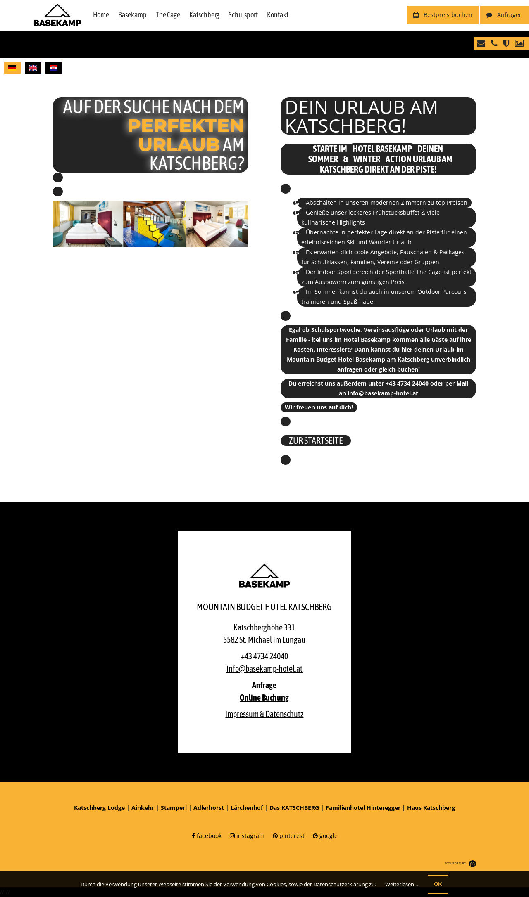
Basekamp (132, 14)
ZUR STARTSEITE (316, 440)
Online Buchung (264, 697)
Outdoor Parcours (442, 292)
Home (101, 14)
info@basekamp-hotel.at (383, 393)
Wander (380, 242)
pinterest (289, 836)
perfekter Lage (367, 232)
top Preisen (451, 202)
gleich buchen (398, 369)
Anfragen (504, 15)
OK (438, 884)
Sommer (323, 159)
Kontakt (277, 14)
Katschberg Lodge (99, 808)
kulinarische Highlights (333, 222)
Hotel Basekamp (382, 148)
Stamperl (174, 808)
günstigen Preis (383, 282)
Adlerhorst (208, 808)
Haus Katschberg (431, 808)
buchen (442, 15)
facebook (207, 836)
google (325, 836)
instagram (247, 836)
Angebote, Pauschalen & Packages (417, 252)
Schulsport (243, 14)
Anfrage (264, 685)
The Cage (168, 14)
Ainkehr (142, 808)
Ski (351, 242)
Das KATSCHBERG (294, 808)
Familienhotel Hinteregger (363, 808)
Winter (366, 159)
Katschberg (204, 14)
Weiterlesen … (402, 884)
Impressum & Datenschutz (264, 714)
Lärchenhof (247, 808)
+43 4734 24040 (407, 383)
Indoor (326, 272)
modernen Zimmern (398, 202)
